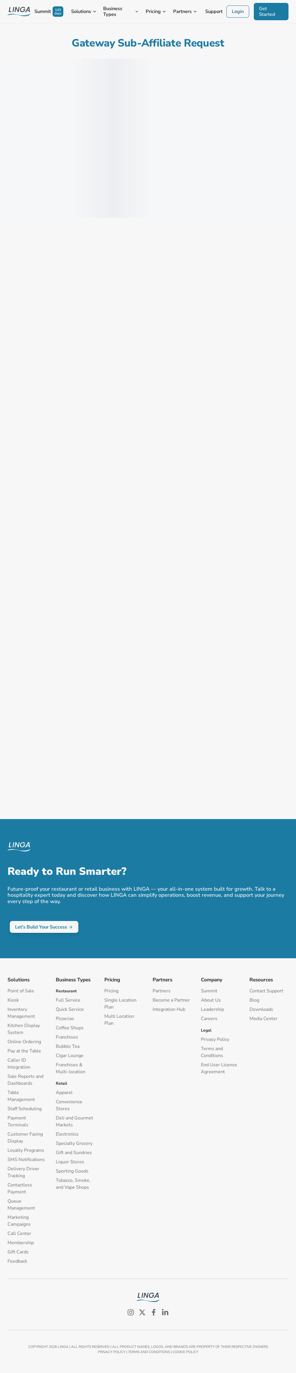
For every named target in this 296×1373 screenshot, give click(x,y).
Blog (254, 1000)
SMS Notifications (26, 1159)
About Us (211, 1000)
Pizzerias (65, 1018)
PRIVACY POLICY (111, 1352)
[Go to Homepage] (19, 11)
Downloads (261, 1009)
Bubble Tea (67, 1046)
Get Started (267, 11)
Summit (209, 991)
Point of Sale (21, 991)
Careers (209, 1018)
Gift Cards (18, 1252)
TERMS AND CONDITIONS (149, 1352)
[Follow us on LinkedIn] (165, 1312)
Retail (61, 1083)
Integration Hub (169, 1009)
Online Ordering (24, 1042)
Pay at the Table (24, 1051)
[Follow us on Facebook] (153, 1312)
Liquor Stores (70, 1162)
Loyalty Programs (26, 1150)
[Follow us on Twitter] (142, 1312)
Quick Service (70, 1009)
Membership (21, 1243)
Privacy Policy (215, 1039)
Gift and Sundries (74, 1152)
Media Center (263, 1018)
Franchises (67, 1037)
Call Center (19, 1233)
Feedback (17, 1261)
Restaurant (66, 991)
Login (238, 11)
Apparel (64, 1092)
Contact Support (266, 991)
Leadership (212, 1009)
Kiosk (13, 1000)
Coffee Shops (70, 1028)
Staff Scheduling (25, 1109)
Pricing (111, 991)
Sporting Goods (72, 1171)
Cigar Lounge (70, 1055)
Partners (162, 991)
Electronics (67, 1134)
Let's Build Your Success (44, 927)
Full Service (68, 1000)
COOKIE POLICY (185, 1352)
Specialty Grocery (74, 1143)
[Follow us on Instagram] (130, 1312)
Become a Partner (171, 1000)
